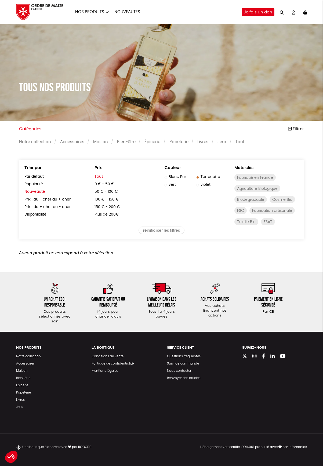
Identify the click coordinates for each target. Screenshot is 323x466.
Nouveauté (34, 192)
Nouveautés (127, 12)
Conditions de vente (108, 356)
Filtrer (296, 129)
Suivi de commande (183, 363)
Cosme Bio (282, 200)
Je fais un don (258, 12)
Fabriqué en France (255, 178)
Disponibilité (35, 214)
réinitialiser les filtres (161, 230)
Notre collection (35, 142)
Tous (99, 177)
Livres (202, 142)
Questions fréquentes (184, 356)
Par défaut (34, 177)
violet (204, 185)
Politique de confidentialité (113, 363)
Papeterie (178, 142)
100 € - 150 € (107, 199)
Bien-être (126, 142)
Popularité (33, 184)
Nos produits (89, 12)
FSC (240, 211)
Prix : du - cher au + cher (47, 199)
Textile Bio (246, 222)
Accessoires (72, 142)
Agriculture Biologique (257, 189)
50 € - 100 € (106, 192)
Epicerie (22, 385)
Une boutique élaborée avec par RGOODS (56, 447)
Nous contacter (179, 370)
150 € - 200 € (107, 207)
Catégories (30, 129)
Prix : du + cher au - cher (47, 207)
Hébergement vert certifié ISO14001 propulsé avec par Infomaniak (253, 447)
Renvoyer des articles (183, 378)
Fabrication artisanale (272, 211)
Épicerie (152, 142)
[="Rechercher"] (282, 12)
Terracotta (208, 177)
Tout (239, 142)
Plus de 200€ (107, 214)
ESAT (268, 222)
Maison (100, 142)
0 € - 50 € (104, 184)
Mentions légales (105, 370)
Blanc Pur (175, 177)
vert (170, 185)
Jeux (222, 142)
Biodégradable (250, 200)
